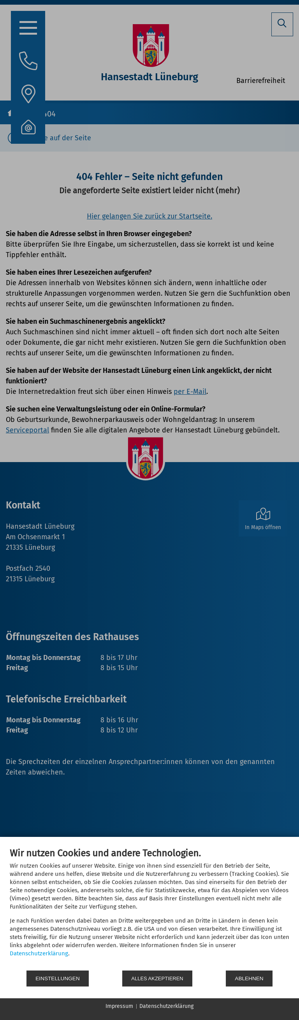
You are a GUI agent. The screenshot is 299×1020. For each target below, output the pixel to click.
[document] (149, 909)
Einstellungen (57, 978)
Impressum (119, 1006)
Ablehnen (250, 978)
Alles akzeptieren (158, 978)
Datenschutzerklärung (39, 954)
